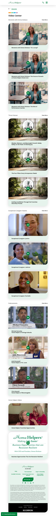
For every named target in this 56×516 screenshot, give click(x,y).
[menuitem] (20, 507)
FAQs (16, 471)
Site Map (25, 507)
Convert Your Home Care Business (28, 475)
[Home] (14, 2)
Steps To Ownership (40, 471)
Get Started (28, 479)
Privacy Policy (30, 507)
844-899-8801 (28, 468)
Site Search (35, 507)
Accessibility (20, 507)
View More (45, 19)
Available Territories (15, 474)
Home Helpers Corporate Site (40, 475)
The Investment (28, 471)
